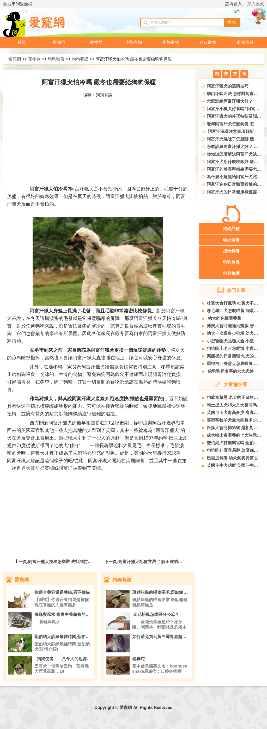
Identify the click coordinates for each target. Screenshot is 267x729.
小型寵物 (133, 42)
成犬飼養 (231, 251)
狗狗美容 (231, 262)
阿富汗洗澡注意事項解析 (230, 131)
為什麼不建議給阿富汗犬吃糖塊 (236, 177)
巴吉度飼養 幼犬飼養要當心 (232, 458)
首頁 (21, 42)
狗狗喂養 (56, 59)
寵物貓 (96, 42)
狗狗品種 (231, 228)
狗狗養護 (80, 59)
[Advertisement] (97, 146)
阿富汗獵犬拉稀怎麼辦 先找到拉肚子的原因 (68, 561)
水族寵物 (170, 42)
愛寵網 (14, 59)
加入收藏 (255, 4)
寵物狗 (59, 42)
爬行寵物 (207, 42)
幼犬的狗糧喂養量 (224, 318)
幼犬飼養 (231, 240)
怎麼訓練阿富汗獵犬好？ (230, 101)
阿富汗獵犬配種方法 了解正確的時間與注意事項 (162, 561)
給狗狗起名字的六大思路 (230, 371)
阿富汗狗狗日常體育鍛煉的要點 (236, 184)
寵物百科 (245, 42)
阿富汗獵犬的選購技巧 (227, 86)
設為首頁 (233, 4)
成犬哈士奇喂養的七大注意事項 (236, 435)
